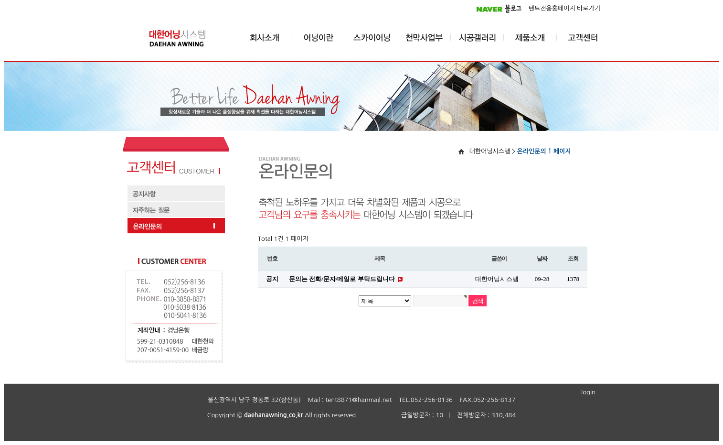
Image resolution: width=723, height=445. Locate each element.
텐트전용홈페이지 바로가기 (564, 8)
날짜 (542, 258)
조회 (573, 258)
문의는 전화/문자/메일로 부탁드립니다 (342, 278)
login (588, 392)
